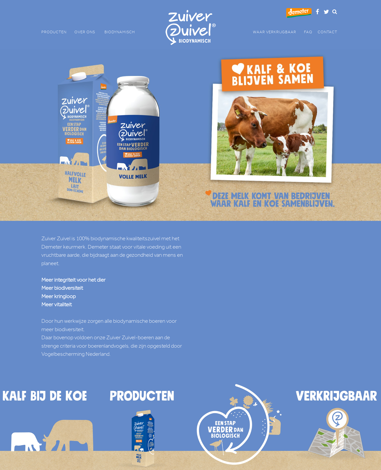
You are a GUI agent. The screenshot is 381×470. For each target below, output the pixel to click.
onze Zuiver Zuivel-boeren (124, 337)
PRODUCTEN (56, 32)
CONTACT (327, 32)
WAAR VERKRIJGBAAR (277, 32)
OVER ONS (86, 32)
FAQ (308, 32)
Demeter (51, 247)
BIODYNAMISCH (119, 32)
